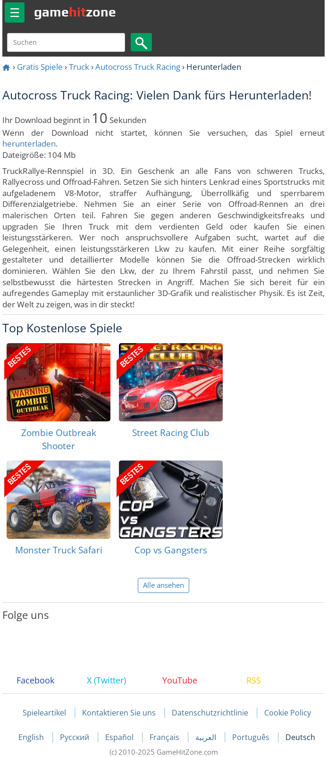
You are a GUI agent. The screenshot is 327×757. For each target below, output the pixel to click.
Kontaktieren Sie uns (119, 713)
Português (251, 737)
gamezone (75, 11)
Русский (75, 737)
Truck (79, 66)
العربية (206, 737)
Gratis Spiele (40, 66)
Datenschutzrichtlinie (210, 713)
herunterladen (29, 143)
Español (120, 737)
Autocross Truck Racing (137, 66)
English (32, 737)
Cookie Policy (287, 713)
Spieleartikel (44, 713)
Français (165, 737)
